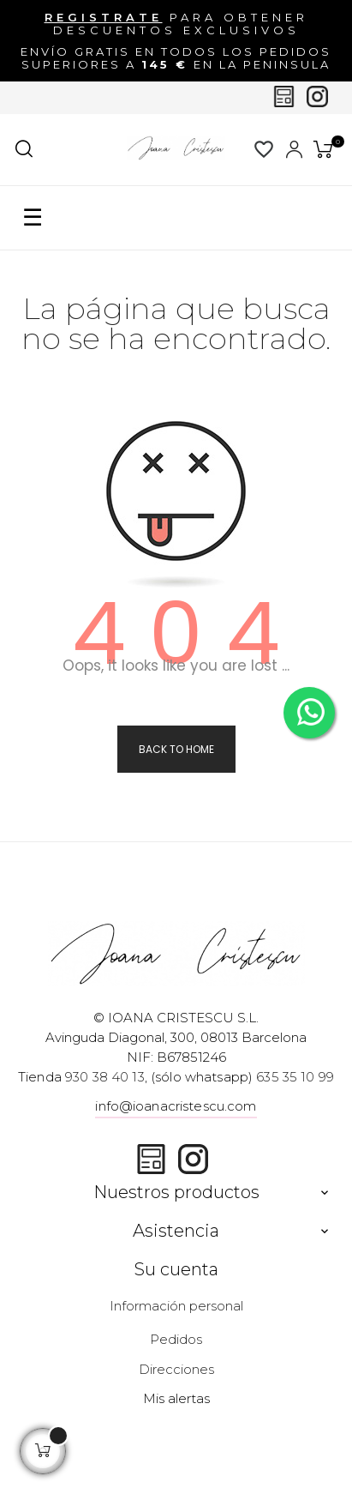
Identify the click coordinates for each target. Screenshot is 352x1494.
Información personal (176, 1306)
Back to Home (176, 749)
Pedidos (176, 1339)
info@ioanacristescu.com (175, 1106)
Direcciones (176, 1369)
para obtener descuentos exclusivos (176, 23)
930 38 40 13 (105, 1077)
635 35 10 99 (295, 1077)
